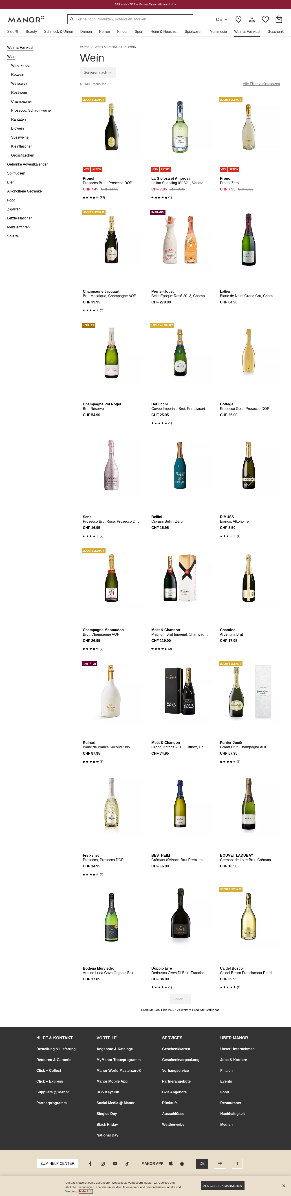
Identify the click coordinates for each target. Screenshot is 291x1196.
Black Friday (107, 1124)
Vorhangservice (175, 1070)
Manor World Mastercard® (119, 1070)
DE (222, 19)
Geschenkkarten (176, 1049)
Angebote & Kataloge (115, 1049)
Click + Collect (48, 1070)
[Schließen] (284, 1186)
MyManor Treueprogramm (119, 1060)
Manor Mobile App (112, 1081)
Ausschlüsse (173, 1114)
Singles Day (107, 1114)
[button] (14, 31)
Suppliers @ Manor (52, 1092)
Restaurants (230, 1103)
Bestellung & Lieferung (56, 1049)
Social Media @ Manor (115, 1103)
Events (226, 1081)
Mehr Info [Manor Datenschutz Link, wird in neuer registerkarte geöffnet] (85, 1191)
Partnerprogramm (51, 1103)
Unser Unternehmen (237, 1049)
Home (84, 47)
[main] (145, 1186)
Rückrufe (170, 1103)
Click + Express (49, 1081)
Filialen (226, 1070)
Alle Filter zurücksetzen (261, 84)
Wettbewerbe (173, 1124)
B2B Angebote (174, 1092)
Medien (226, 1124)
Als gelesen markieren (222, 1185)
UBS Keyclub (108, 1092)
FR (220, 1163)
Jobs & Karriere (233, 1060)
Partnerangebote (176, 1081)
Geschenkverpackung (180, 1060)
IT (237, 1163)
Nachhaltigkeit (232, 1114)
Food (224, 1092)
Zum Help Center (58, 1163)
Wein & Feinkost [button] (109, 47)
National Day (107, 1135)
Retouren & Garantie (53, 1060)
